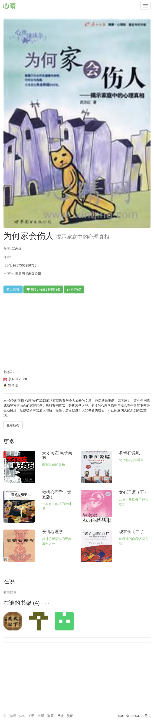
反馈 (60, 716)
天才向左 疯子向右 (57, 455)
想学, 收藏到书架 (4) (43, 289)
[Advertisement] (77, 335)
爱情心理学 (52, 531)
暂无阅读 (13, 289)
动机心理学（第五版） (56, 494)
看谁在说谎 (129, 452)
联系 (50, 716)
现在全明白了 (131, 531)
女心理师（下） (133, 492)
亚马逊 (10, 385)
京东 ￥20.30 (15, 379)
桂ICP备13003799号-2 (134, 716)
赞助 (70, 716)
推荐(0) (74, 289)
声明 (41, 716)
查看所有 (13, 425)
